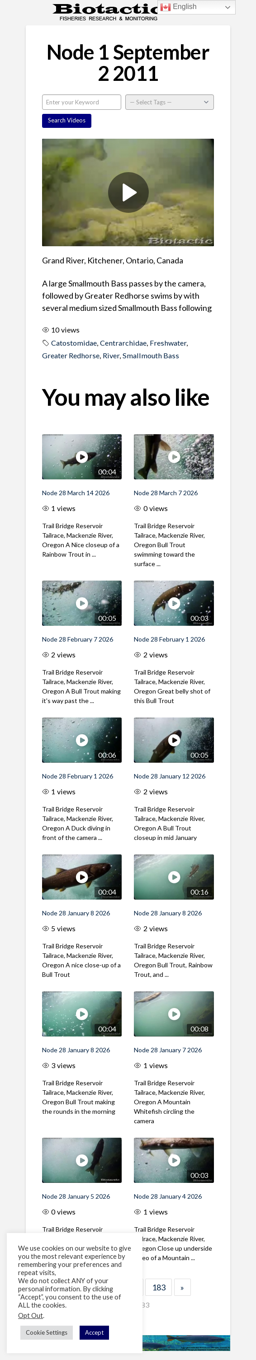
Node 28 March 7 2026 (166, 493)
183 (159, 1287)
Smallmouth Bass (151, 355)
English (178, 7)
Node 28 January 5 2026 (76, 1196)
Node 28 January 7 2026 (168, 1050)
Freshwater (168, 342)
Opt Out (30, 1315)
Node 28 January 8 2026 (76, 913)
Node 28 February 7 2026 (77, 639)
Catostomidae (74, 342)
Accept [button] (94, 1332)
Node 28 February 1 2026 (169, 639)
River (111, 355)
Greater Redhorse (71, 355)
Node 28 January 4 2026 (168, 1196)
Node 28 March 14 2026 (75, 493)
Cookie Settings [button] (46, 1332)
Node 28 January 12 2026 (169, 776)
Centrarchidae (123, 342)
